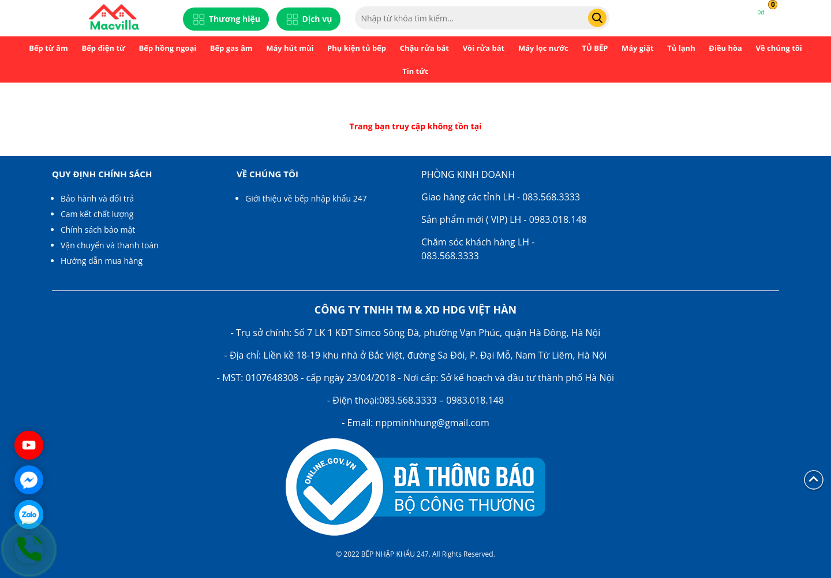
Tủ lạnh (681, 48)
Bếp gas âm (231, 48)
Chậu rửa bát (424, 48)
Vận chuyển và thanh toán (110, 245)
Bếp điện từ (103, 48)
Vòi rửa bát (484, 48)
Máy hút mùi (289, 48)
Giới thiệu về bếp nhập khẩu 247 (306, 198)
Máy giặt (638, 48)
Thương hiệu (226, 19)
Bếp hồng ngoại (168, 48)
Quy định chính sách (102, 174)
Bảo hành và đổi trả (97, 198)
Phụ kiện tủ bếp (356, 48)
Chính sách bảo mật (98, 229)
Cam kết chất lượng (97, 213)
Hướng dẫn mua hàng (102, 260)
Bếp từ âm (48, 48)
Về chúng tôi (779, 48)
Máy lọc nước (543, 48)
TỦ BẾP (595, 48)
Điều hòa (725, 48)
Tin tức (415, 71)
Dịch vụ (308, 19)
